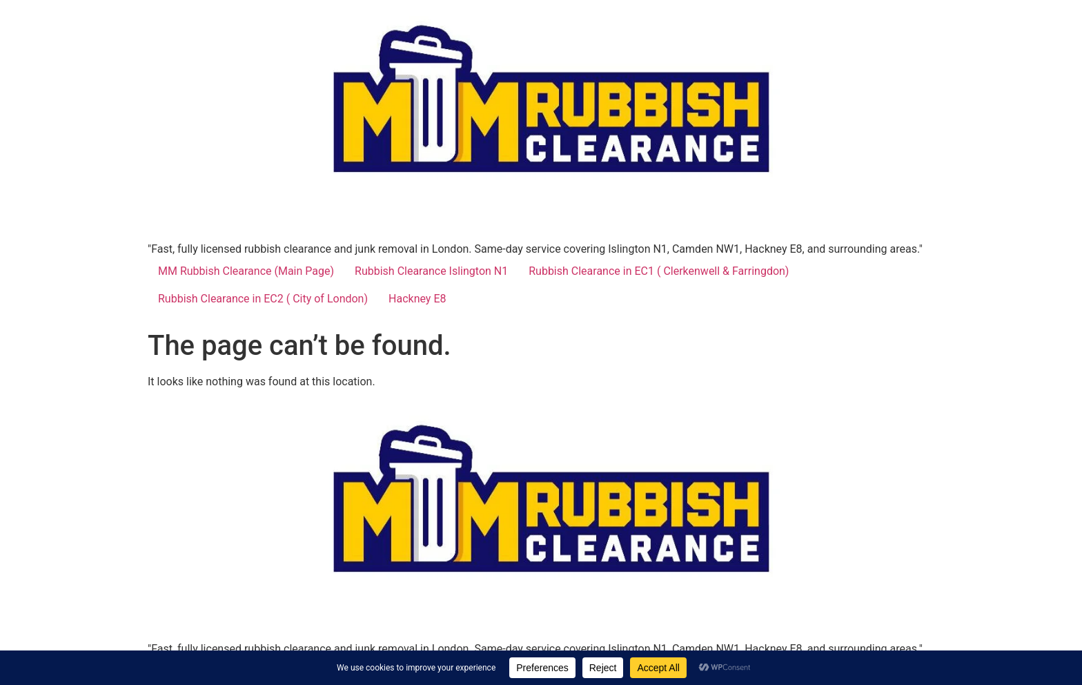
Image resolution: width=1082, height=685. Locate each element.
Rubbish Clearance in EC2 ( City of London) (263, 298)
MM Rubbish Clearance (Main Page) (246, 271)
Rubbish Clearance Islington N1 (431, 271)
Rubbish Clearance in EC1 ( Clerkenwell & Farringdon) (659, 271)
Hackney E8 (417, 298)
